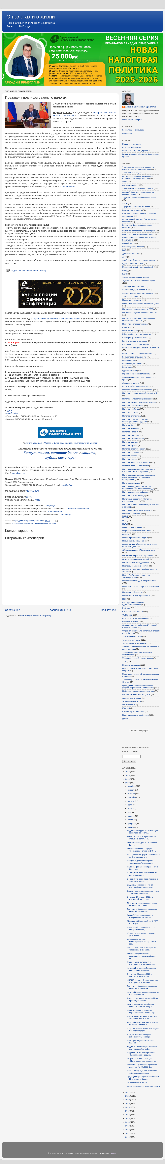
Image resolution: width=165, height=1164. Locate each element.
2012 (127, 1130)
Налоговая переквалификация (135, 492)
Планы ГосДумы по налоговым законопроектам (136, 576)
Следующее (12, 609)
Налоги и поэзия (129, 456)
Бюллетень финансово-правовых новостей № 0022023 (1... (142, 987)
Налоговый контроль (131, 514)
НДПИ (125, 517)
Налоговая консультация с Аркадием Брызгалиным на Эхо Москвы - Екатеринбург (138, 477)
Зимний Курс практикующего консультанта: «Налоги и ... (140, 916)
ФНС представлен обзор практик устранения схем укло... (141, 948)
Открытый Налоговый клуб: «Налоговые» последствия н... (141, 1060)
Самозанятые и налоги (132, 611)
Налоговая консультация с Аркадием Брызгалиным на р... (142, 963)
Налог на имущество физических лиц (139, 402)
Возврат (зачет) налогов (133, 247)
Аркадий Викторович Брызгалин (140, 107)
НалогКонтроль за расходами (135, 466)
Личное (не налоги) (130, 383)
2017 (127, 1111)
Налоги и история (130, 432)
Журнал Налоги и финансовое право (138, 281)
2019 (127, 1103)
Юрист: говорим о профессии (135, 715)
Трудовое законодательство (134, 643)
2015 (127, 1118)
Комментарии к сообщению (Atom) (35, 616)
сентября (132, 797)
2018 (127, 1107)
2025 (127, 775)
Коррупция (127, 367)
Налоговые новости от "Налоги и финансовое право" (136, 500)
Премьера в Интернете (132, 592)
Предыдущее (107, 609)
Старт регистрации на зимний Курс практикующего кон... (142, 999)
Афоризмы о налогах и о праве (136, 207)
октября (131, 794)
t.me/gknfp (49, 506)
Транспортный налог (131, 640)
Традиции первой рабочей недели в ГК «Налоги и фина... (143, 1078)
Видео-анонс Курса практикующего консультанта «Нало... (142, 831)
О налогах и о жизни (30, 17)
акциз (124, 182)
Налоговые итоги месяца (133, 495)
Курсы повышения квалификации (137, 374)
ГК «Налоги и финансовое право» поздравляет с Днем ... (142, 904)
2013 (127, 1126)
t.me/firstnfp (65, 514)
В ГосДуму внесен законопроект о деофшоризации (142, 874)
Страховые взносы (130, 622)
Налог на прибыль (130, 409)
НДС (124, 520)
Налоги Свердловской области (136, 462)
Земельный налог (130, 297)
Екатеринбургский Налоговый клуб (137, 267)
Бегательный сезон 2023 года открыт (143, 1087)
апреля (131, 816)
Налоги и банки (129, 425)
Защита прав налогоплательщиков (137, 293)
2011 (127, 1133)
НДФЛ (125, 524)
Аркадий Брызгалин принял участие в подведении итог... (143, 993)
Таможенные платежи (132, 636)
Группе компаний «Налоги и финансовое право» (57, 319)
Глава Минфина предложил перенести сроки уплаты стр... (141, 1011)
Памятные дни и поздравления (136, 563)
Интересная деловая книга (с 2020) (138, 309)
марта (130, 820)
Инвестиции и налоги (131, 300)
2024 (127, 779)
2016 (127, 1115)
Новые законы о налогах (45, 524)
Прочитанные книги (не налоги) (136, 596)
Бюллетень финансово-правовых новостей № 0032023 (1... (142, 910)
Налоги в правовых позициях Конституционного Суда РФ (135, 420)
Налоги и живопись (130, 428)
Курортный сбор (129, 370)
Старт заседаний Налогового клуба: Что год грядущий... (143, 1029)
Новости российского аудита (135, 538)
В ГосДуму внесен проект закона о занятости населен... (142, 880)
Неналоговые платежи (132, 527)
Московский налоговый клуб (135, 386)
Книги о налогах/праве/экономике (137, 353)
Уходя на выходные (131, 665)
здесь (9, 410)
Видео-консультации (131, 144)
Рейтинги (126, 608)
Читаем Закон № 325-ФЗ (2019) (136, 694)
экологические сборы (131, 698)
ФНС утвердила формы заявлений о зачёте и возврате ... (143, 856)
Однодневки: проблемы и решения (137, 556)
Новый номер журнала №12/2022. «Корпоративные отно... (142, 1017)
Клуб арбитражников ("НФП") (135, 337)
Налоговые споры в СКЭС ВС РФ (137, 510)
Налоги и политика (130, 452)
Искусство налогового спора (135, 324)
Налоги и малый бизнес (133, 439)
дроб (124, 257)
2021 (127, 1096)
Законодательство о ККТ (133, 286)
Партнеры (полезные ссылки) (135, 566)
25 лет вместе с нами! (137, 1083)
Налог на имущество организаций (137, 399)
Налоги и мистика (130, 442)
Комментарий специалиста (134, 357)
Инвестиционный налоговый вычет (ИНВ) (140, 303)
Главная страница (60, 609)
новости (125, 534)
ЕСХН (125, 274)
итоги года (127, 327)
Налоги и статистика (131, 416)
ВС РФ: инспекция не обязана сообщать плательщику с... (140, 1005)
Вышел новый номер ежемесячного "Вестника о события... (143, 892)
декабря (131, 786)
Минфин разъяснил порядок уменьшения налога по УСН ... (141, 850)
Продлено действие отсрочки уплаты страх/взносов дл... (140, 862)
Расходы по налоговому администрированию (133, 603)
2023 (127, 783)
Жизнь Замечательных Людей (135, 277)
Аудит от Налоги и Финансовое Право (139, 198)
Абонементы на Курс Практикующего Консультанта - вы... (142, 941)
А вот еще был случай (132, 173)
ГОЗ (124, 250)
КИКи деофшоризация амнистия (136, 334)
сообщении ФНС (68, 186)
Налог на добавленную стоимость (137, 390)
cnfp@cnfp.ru (12, 413)
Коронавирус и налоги (132, 364)
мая (130, 812)
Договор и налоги (130, 253)
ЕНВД (125, 270)
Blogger (113, 1153)
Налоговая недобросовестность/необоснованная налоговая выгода (138, 487)
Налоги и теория (129, 459)
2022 (127, 1092)
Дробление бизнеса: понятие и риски (138, 260)
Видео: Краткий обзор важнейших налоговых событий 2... (142, 1047)
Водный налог (128, 243)
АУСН (125, 203)
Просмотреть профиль (132, 120)
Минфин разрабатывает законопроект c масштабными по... (141, 956)
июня (130, 808)
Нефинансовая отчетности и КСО (137, 531)
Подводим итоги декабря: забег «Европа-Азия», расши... (141, 1054)
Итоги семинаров (130, 331)
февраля (132, 823)
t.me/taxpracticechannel (77, 509)
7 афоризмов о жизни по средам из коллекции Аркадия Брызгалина (138, 168)
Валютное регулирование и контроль (138, 231)
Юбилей (126, 708)
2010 (127, 1137)
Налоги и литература (131, 435)
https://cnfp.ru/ (32, 491)
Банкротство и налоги (132, 210)
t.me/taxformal (55, 511)
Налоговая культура (131, 483)
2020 (127, 1100)
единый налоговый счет (22, 524)
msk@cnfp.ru (67, 485)
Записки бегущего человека (134, 290)
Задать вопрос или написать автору (25, 271)
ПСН (124, 599)
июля (130, 805)
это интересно (128, 705)
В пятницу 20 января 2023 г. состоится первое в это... (139, 975)
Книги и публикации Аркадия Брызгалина (140, 348)
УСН (124, 661)
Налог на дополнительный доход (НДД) (139, 393)
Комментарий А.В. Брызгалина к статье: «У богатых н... (141, 837)
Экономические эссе (131, 701)
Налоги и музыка (129, 445)
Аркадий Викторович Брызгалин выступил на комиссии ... (141, 969)
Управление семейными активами (137, 658)
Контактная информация (133, 130)
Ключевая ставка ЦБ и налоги (135, 344)
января (131, 827)
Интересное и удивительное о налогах (139, 312)
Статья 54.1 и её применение (135, 618)
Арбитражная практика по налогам (137, 189)
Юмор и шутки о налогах (133, 712)
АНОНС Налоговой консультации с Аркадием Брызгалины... (142, 981)
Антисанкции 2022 (130, 185)
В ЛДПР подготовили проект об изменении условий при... (141, 1035)
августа (131, 801)
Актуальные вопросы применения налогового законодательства (137, 177)
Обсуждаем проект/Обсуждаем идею (138, 550)
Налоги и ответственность (134, 449)
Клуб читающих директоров (134, 341)
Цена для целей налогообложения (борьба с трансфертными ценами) (138, 686)
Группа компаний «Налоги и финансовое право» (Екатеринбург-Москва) (61, 443)
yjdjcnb (125, 718)
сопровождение (64, 453)
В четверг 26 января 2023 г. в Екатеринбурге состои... (140, 898)
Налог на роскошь (130, 412)
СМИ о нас (127, 615)
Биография (127, 133)
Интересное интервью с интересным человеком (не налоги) (138, 319)
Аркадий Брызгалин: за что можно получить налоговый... (142, 1023)
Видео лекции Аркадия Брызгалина (138, 234)
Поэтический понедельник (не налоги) (139, 581)
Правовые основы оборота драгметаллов (140, 586)
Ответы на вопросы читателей (135, 559)
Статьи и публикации (131, 147)
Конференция (128, 360)
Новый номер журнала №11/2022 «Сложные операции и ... (142, 1072)
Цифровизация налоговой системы (138, 691)
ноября (131, 790)
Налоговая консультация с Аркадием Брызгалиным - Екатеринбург (138, 470)
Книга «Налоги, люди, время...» (136, 151)
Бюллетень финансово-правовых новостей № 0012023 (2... (142, 1066)
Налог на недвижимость (133, 406)
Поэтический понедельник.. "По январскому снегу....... (141, 928)
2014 (127, 1122)
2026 (127, 772)
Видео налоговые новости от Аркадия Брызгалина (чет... (140, 886)
